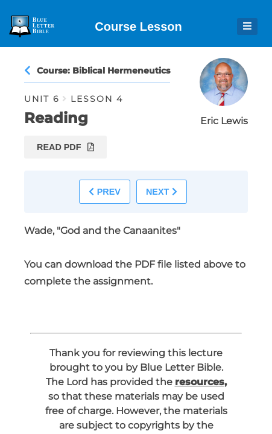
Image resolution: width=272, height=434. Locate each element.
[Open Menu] (247, 26)
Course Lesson (138, 26)
